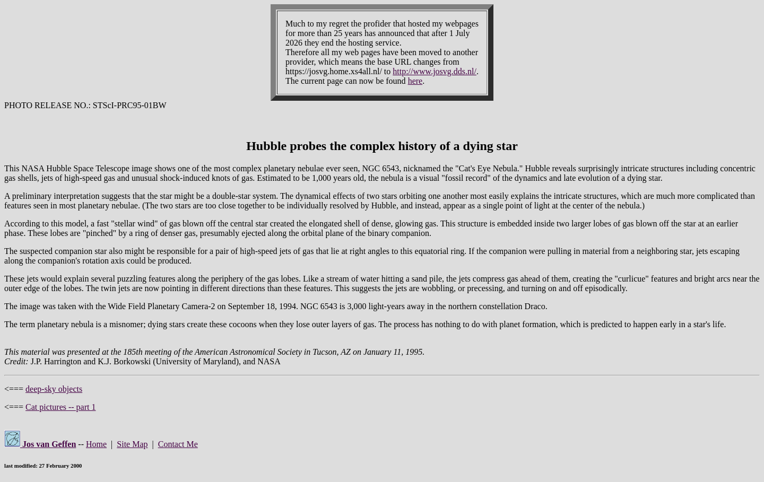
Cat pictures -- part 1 (60, 406)
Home (96, 444)
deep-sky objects (53, 388)
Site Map (132, 444)
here (415, 80)
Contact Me (178, 444)
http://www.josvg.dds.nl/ (434, 71)
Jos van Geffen (40, 444)
